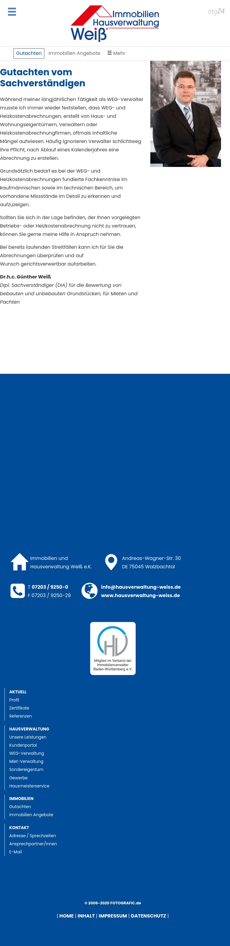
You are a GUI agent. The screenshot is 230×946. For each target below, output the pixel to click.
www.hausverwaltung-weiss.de (140, 595)
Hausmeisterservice (29, 786)
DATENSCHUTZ (148, 915)
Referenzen (20, 716)
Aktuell (17, 692)
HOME (66, 915)
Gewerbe (18, 778)
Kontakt (19, 828)
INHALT (86, 915)
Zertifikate (19, 708)
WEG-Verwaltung (26, 753)
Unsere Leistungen (27, 737)
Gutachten (29, 53)
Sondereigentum (26, 769)
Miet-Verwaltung (26, 761)
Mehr (116, 53)
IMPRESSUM (113, 915)
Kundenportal (23, 745)
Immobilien (21, 799)
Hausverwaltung (29, 729)
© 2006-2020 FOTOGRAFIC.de (112, 903)
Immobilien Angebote (74, 53)
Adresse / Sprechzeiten (32, 836)
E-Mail (15, 852)
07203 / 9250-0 (50, 587)
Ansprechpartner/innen (33, 844)
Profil (14, 700)
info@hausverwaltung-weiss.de (141, 587)
